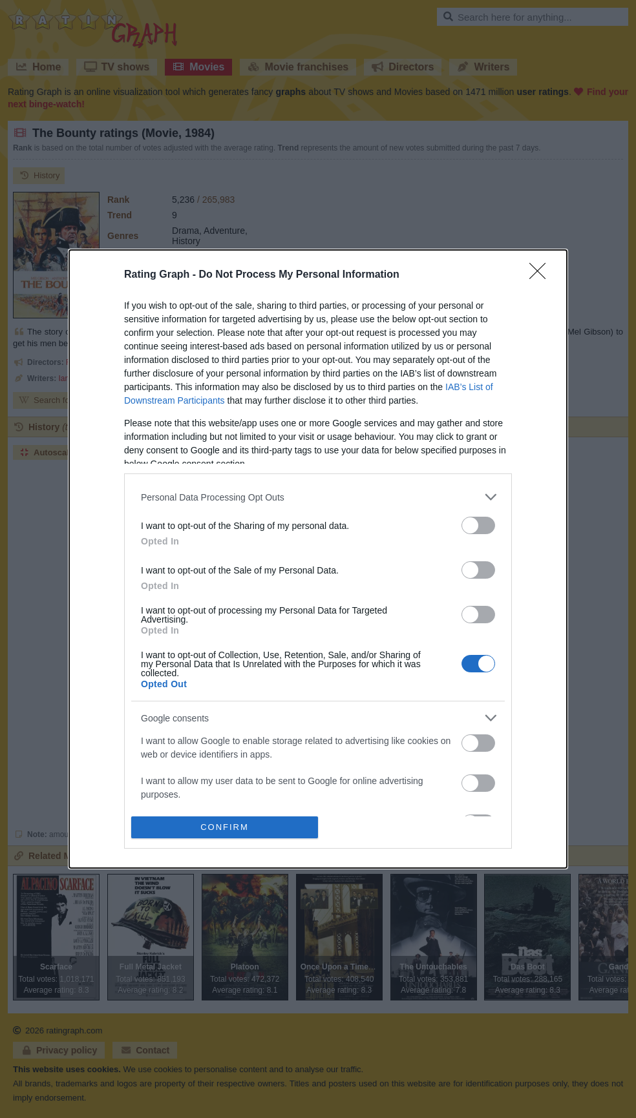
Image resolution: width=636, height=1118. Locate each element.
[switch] (478, 525)
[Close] (541, 275)
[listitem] (318, 497)
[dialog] (318, 558)
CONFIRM (224, 826)
